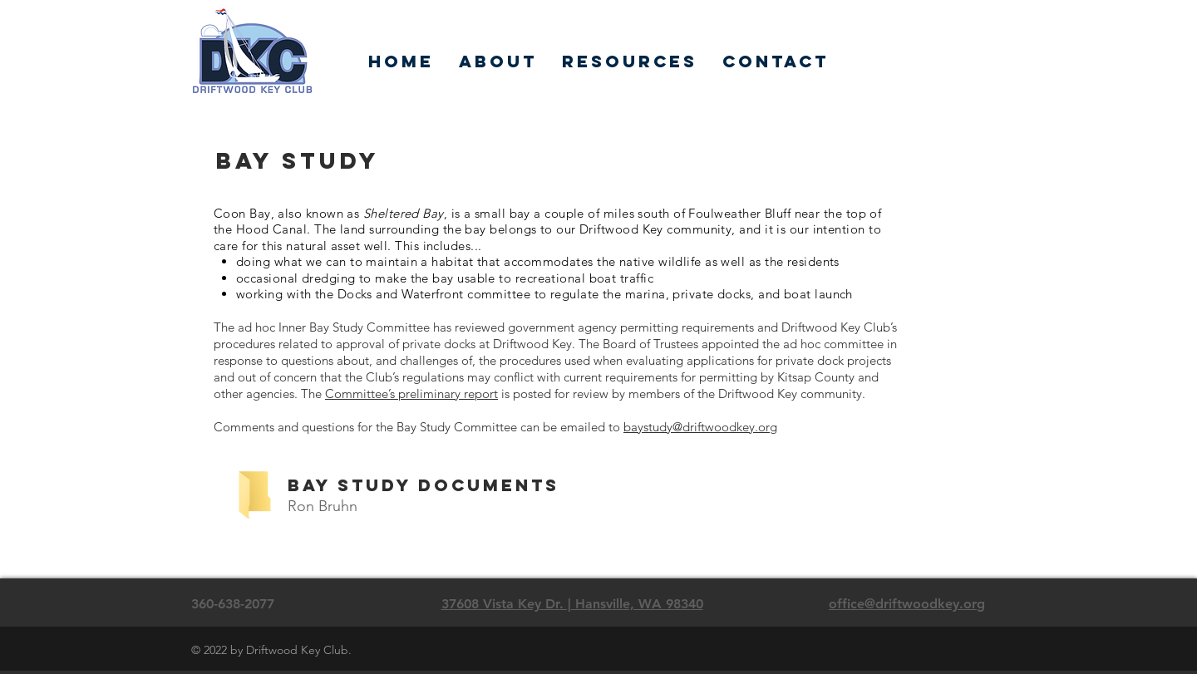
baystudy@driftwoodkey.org (700, 427)
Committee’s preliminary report (411, 393)
